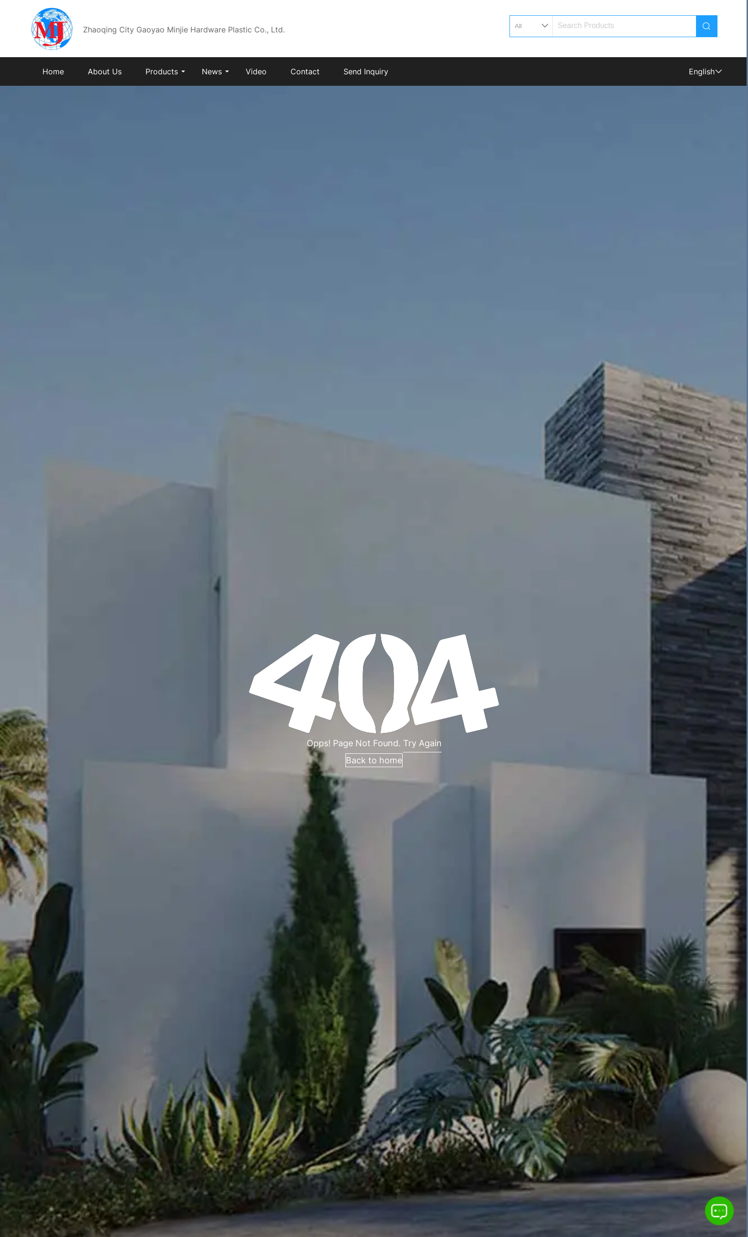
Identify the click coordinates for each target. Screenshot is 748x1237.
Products (161, 71)
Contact (305, 71)
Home (53, 71)
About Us (105, 71)
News (212, 71)
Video (256, 71)
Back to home (374, 760)
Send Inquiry (365, 71)
